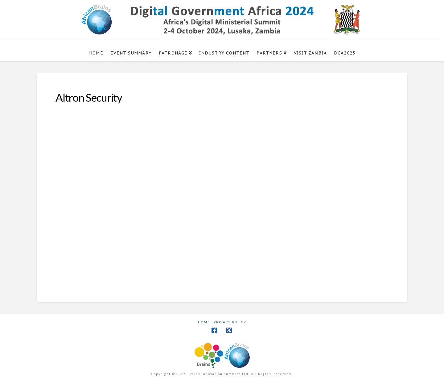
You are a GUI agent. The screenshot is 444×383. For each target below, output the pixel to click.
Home (204, 322)
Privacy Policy (230, 322)
